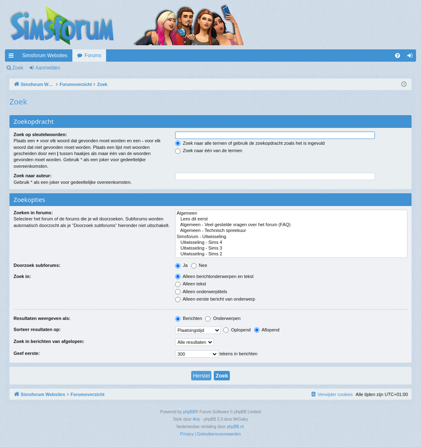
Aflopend (267, 329)
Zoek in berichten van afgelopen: (49, 341)
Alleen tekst (190, 283)
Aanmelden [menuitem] (411, 57)
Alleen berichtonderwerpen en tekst (214, 276)
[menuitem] (397, 55)
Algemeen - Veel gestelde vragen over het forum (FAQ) (291, 225)
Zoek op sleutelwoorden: (40, 134)
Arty (196, 419)
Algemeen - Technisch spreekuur (291, 231)
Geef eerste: (27, 353)
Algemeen (291, 213)
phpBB (189, 412)
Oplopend (237, 329)
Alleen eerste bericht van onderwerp (215, 298)
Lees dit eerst (291, 219)
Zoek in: (22, 276)
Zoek (17, 68)
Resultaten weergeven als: (42, 318)
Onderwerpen (223, 318)
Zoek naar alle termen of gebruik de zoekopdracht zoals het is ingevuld (250, 143)
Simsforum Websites (44, 55)
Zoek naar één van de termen (208, 150)
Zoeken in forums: (33, 212)
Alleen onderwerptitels (201, 291)
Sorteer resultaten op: (37, 329)
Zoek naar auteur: (32, 175)
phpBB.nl (235, 426)
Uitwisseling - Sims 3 (291, 248)
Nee (199, 265)
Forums (93, 55)
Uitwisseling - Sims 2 (291, 254)
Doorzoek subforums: (37, 265)
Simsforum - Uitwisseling (291, 237)
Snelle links (12, 57)
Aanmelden (47, 68)
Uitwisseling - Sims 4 (291, 243)
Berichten (188, 318)
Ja (181, 265)
